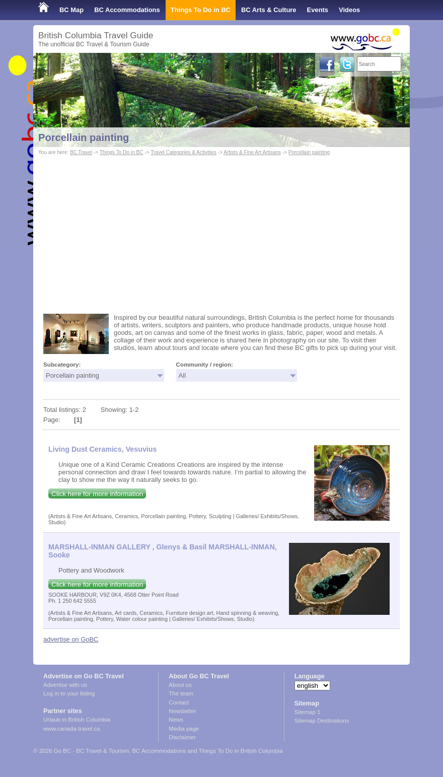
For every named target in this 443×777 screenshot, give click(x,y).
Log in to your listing (69, 693)
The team (181, 693)
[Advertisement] (221, 233)
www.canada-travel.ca (71, 729)
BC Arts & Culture (269, 10)
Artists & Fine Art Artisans (252, 152)
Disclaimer (182, 737)
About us (180, 685)
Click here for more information (97, 494)
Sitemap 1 (307, 712)
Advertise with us (65, 685)
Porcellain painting (83, 137)
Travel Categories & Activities (183, 152)
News (176, 720)
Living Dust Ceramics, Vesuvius (102, 449)
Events (317, 10)
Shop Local (55, 30)
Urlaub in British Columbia (76, 720)
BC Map (71, 10)
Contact (179, 702)
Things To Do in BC (201, 10)
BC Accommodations (127, 10)
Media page (184, 729)
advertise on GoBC (70, 639)
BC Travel (81, 152)
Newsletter (182, 711)
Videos (349, 10)
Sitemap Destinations (321, 721)
